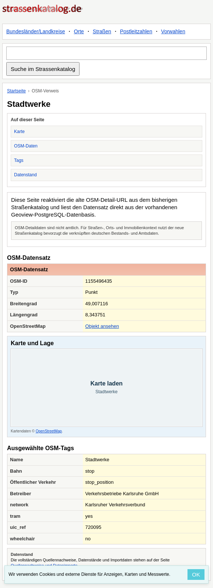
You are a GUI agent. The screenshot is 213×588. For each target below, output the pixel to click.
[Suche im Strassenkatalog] (106, 53)
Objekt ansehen (102, 326)
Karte (19, 131)
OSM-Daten (25, 146)
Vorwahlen (173, 31)
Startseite (16, 91)
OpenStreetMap (49, 431)
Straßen (102, 31)
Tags (18, 160)
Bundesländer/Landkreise (35, 31)
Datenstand (25, 174)
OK (196, 574)
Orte (79, 31)
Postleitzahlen (136, 31)
